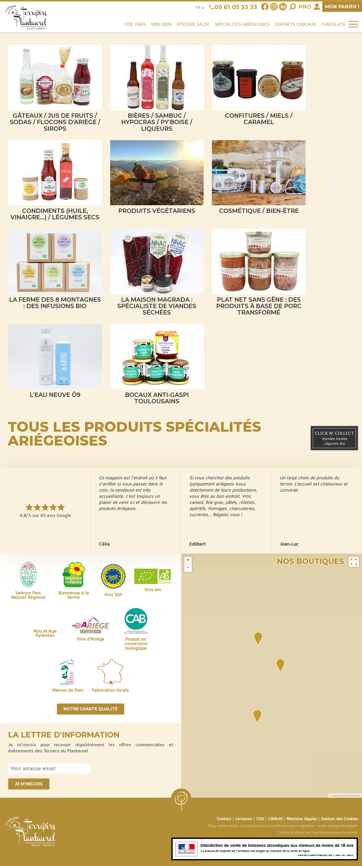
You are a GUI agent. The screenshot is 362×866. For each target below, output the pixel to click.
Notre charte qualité (91, 709)
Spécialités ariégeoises (242, 24)
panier (342, 6)
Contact (224, 818)
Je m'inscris (29, 784)
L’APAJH (275, 818)
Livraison (243, 818)
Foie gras (135, 24)
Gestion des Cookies (339, 818)
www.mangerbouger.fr (338, 825)
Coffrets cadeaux (295, 24)
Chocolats (333, 24)
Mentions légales (301, 818)
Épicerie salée (193, 24)
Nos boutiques (310, 561)
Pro (304, 7)
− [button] (188, 568)
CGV (260, 818)
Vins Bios (161, 24)
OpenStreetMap (351, 795)
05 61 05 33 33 (235, 7)
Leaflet (334, 795)
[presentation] (134, 768)
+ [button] (188, 560)
